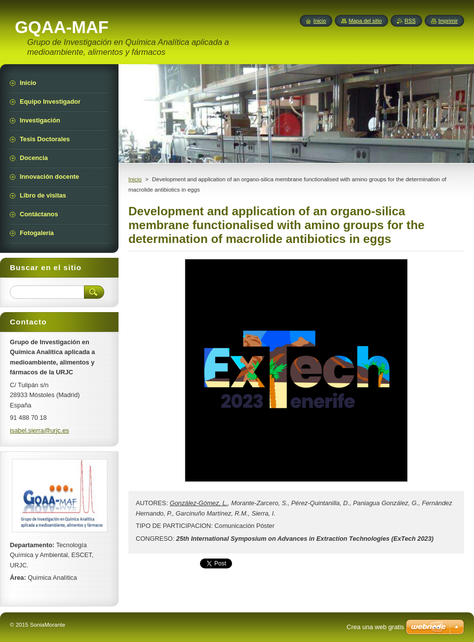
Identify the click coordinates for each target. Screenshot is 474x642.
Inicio (135, 179)
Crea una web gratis (375, 627)
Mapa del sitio (365, 21)
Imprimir (448, 21)
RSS (409, 21)
